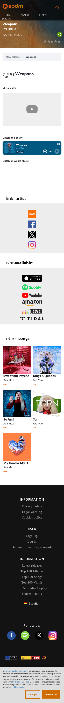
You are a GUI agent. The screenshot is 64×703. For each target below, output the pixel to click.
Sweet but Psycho (16, 376)
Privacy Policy (32, 506)
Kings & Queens (44, 376)
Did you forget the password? (31, 547)
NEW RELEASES (6, 17)
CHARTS (43, 15)
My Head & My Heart (18, 463)
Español (34, 603)
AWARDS (25, 15)
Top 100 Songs (32, 577)
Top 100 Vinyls (31, 582)
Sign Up (32, 536)
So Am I (9, 419)
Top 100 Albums (31, 571)
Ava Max (8, 28)
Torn (36, 419)
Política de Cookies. (21, 681)
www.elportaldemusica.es (16, 671)
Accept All (51, 694)
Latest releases (32, 565)
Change (33, 694)
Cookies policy (32, 517)
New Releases (13, 56)
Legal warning (32, 512)
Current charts (32, 593)
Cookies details (17, 687)
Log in (57, 15)
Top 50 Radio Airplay (32, 588)
